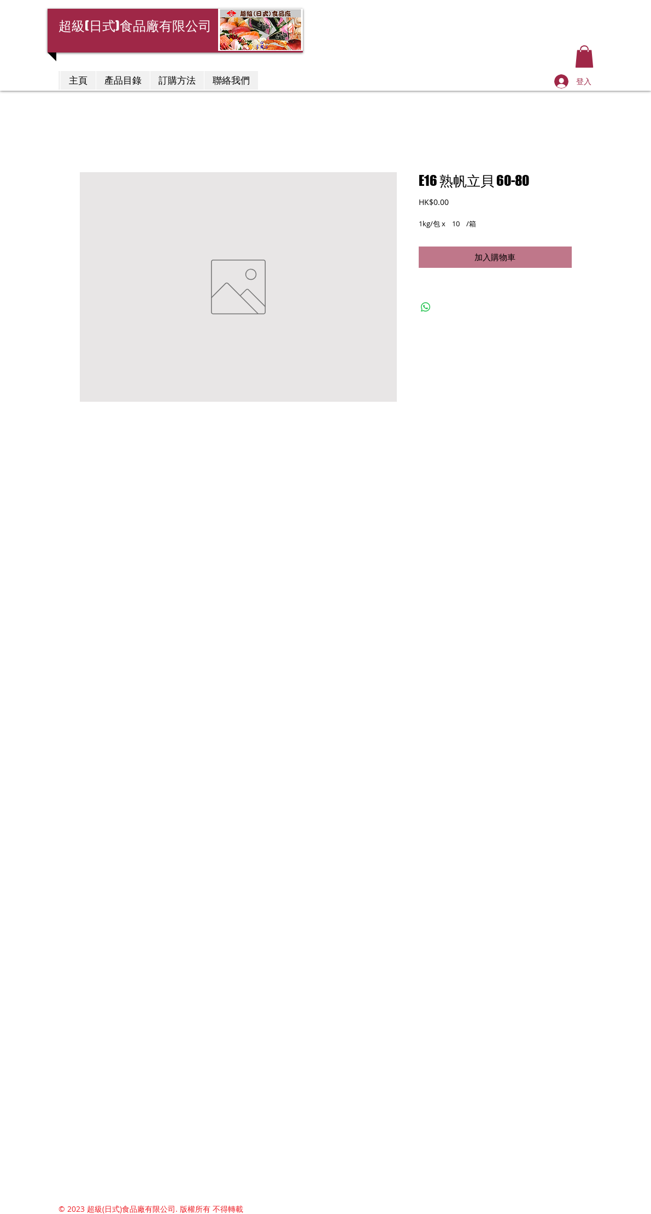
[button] (584, 56)
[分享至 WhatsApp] (425, 307)
